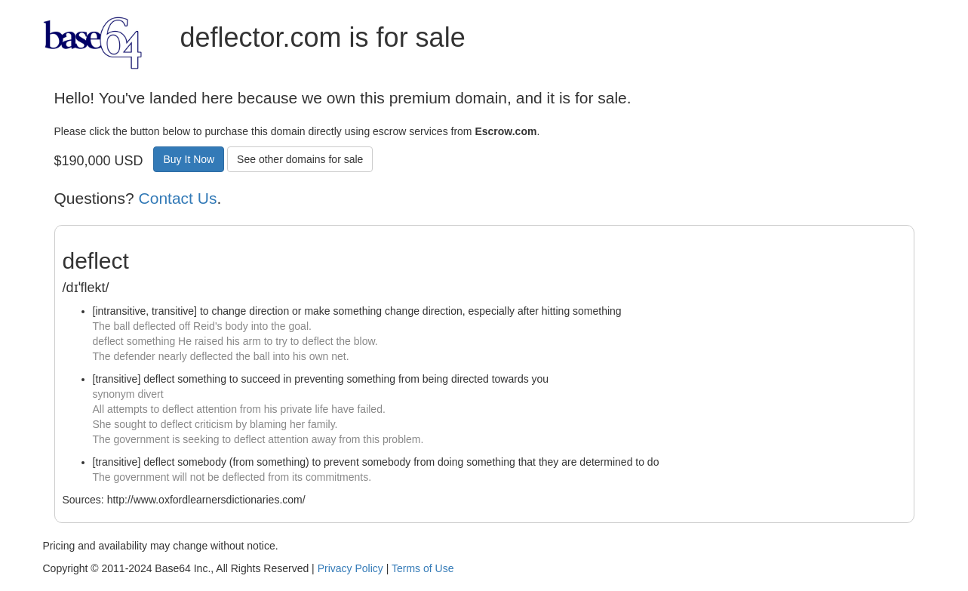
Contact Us (178, 198)
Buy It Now (188, 159)
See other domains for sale (300, 159)
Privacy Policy (350, 568)
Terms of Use (422, 568)
